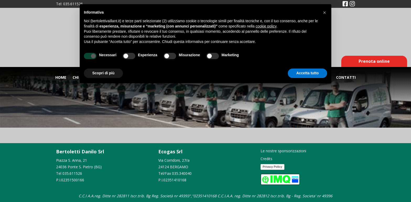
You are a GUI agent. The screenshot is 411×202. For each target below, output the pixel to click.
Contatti (346, 77)
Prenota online (374, 61)
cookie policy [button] (266, 26)
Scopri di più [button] (103, 73)
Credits (266, 158)
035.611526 (73, 3)
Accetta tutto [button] (307, 73)
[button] (324, 12)
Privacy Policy (272, 166)
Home (60, 77)
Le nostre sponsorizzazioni (283, 150)
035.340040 (182, 173)
